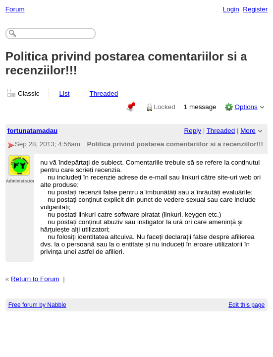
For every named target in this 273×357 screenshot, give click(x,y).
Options (245, 107)
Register (255, 9)
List (64, 93)
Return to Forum (35, 279)
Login (231, 9)
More (248, 130)
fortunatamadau (32, 130)
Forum (15, 9)
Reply (192, 130)
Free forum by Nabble (37, 304)
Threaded (104, 93)
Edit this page (246, 304)
